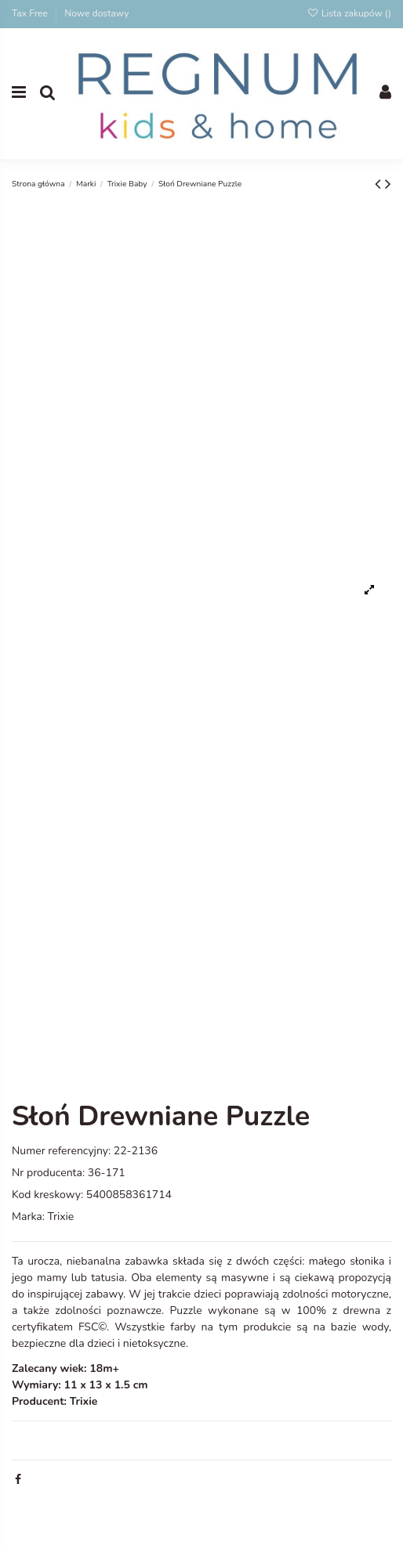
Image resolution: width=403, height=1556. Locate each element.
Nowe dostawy (96, 13)
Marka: (28, 1216)
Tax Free (31, 13)
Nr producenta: (48, 1172)
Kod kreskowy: (47, 1194)
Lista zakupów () (349, 13)
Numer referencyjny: (61, 1150)
